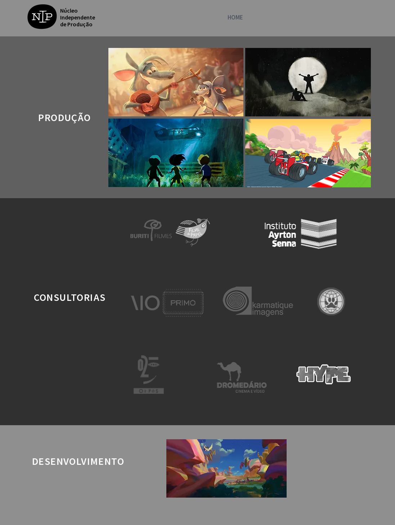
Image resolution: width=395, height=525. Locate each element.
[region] (175, 82)
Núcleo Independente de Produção (77, 17)
